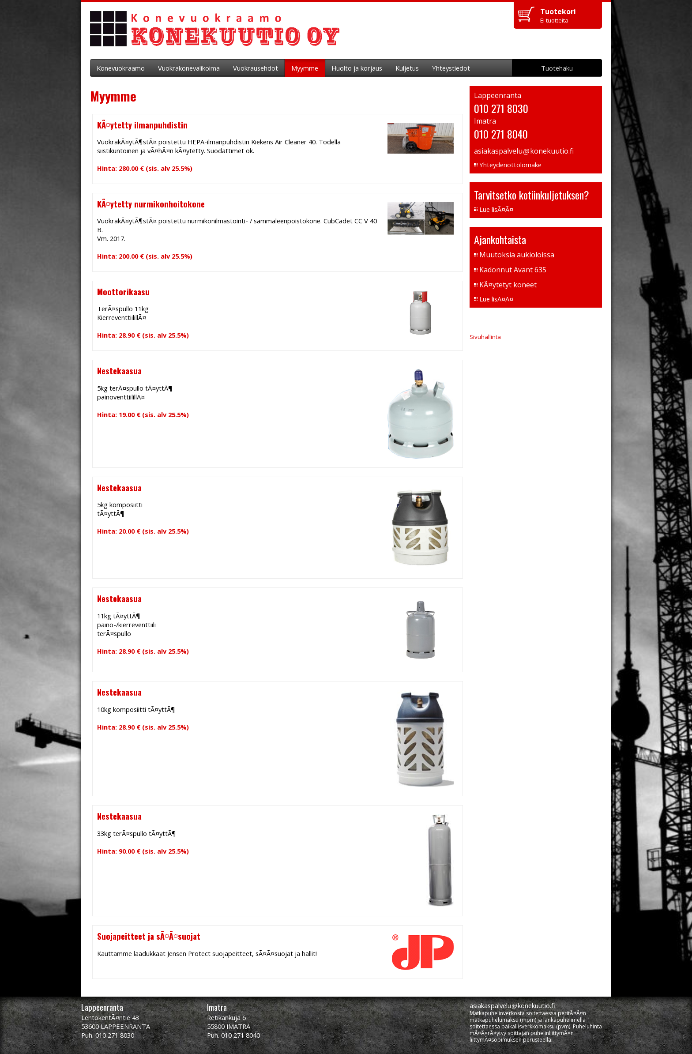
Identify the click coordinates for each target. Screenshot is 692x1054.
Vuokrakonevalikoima (189, 68)
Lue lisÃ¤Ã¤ (496, 209)
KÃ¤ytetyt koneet (508, 285)
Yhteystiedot (451, 68)
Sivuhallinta (485, 337)
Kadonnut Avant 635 (512, 270)
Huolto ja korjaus (356, 68)
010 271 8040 (501, 134)
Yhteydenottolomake (510, 164)
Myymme (304, 68)
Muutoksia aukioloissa (516, 255)
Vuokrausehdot (255, 68)
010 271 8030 (501, 108)
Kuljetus (407, 68)
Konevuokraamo (121, 68)
